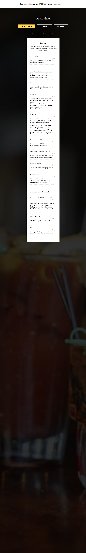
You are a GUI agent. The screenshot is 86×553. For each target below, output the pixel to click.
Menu (25, 4)
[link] (43, 4)
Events (50, 4)
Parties (55, 4)
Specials (35, 4)
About (21, 4)
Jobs (59, 4)
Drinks (30, 4)
